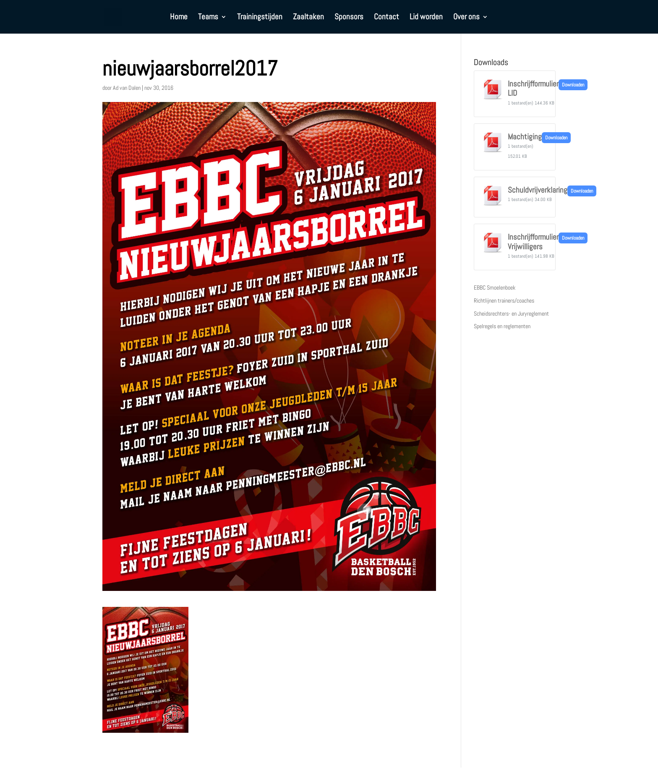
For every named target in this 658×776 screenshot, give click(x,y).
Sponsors (348, 18)
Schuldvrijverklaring (537, 190)
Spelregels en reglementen (502, 326)
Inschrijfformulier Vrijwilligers (533, 241)
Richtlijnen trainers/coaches (504, 300)
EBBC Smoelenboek (494, 287)
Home (179, 18)
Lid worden (426, 18)
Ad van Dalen (127, 87)
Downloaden (573, 84)
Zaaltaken (308, 18)
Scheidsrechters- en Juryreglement (511, 313)
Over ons (466, 18)
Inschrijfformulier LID (533, 88)
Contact (386, 18)
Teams (208, 18)
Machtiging (525, 137)
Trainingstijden (259, 18)
